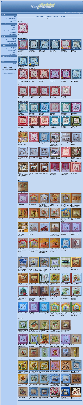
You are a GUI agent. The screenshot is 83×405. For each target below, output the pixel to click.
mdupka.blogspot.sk (9, 73)
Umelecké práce (12, 50)
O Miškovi (13, 38)
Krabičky (55, 16)
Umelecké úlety (12, 41)
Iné (64, 16)
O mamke (14, 25)
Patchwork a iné (12, 34)
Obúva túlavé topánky (10, 30)
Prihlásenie (13, 21)
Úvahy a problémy (11, 40)
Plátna (60, 16)
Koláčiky (14, 29)
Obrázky (37, 16)
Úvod (15, 16)
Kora (15, 58)
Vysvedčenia (13, 43)
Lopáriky (42, 16)
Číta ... (15, 27)
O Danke (14, 47)
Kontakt (14, 63)
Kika (15, 59)
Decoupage (13, 32)
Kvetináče (49, 16)
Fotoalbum (13, 20)
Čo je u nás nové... (11, 18)
